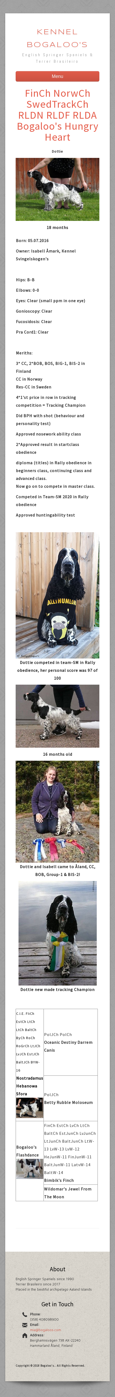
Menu (57, 76)
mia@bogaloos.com (45, 1330)
